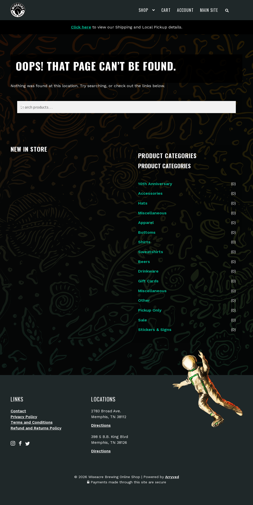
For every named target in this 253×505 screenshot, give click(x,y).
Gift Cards (148, 281)
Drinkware (148, 271)
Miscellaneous (152, 213)
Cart (166, 10)
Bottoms (147, 232)
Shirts (144, 242)
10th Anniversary (155, 183)
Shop (143, 10)
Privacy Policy (24, 417)
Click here (81, 27)
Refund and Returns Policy (36, 428)
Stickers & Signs (154, 329)
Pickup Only (150, 310)
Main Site (209, 10)
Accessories (150, 193)
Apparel (146, 222)
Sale (142, 320)
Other (144, 300)
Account (185, 10)
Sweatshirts (150, 251)
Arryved (172, 477)
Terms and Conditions (32, 422)
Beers (144, 261)
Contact (18, 411)
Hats (142, 203)
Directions (101, 425)
